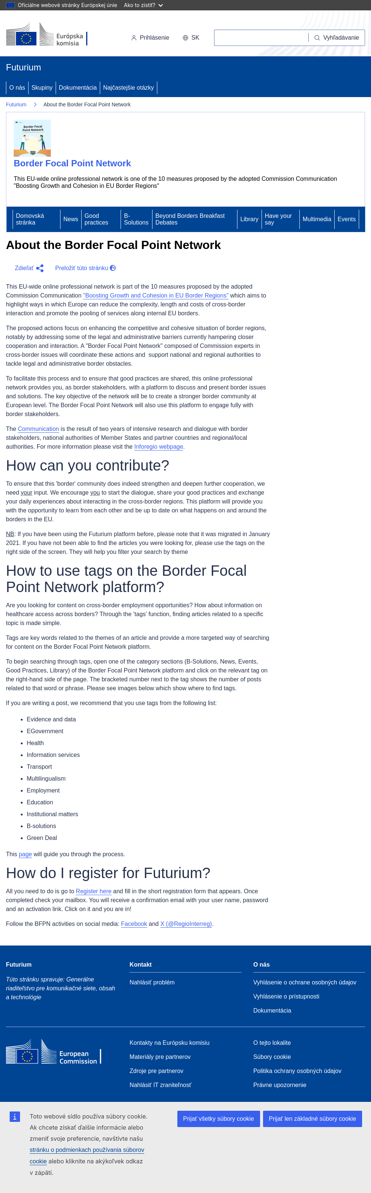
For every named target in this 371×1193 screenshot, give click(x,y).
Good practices (96, 219)
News (70, 219)
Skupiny (42, 87)
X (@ (186, 924)
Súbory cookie (272, 1057)
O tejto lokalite (272, 1043)
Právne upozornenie (279, 1085)
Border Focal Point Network (72, 163)
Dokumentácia (78, 87)
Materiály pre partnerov (160, 1057)
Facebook (134, 924)
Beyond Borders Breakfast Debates (190, 219)
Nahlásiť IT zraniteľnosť (160, 1085)
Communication (38, 429)
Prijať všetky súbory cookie (218, 1119)
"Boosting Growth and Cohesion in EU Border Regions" (156, 295)
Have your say (278, 219)
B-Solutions (136, 219)
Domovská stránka (30, 219)
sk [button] (191, 37)
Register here (94, 891)
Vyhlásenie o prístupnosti (286, 996)
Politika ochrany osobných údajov (297, 1071)
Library (249, 219)
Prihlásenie (150, 37)
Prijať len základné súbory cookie (312, 1119)
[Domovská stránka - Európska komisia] (57, 34)
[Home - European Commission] (60, 1053)
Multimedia (317, 219)
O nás (17, 87)
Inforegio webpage (158, 446)
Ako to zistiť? (143, 5)
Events (347, 219)
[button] (27, 268)
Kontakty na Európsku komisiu (169, 1043)
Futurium (23, 67)
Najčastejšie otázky (128, 87)
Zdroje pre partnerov (156, 1071)
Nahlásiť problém (152, 982)
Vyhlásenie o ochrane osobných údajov (305, 982)
